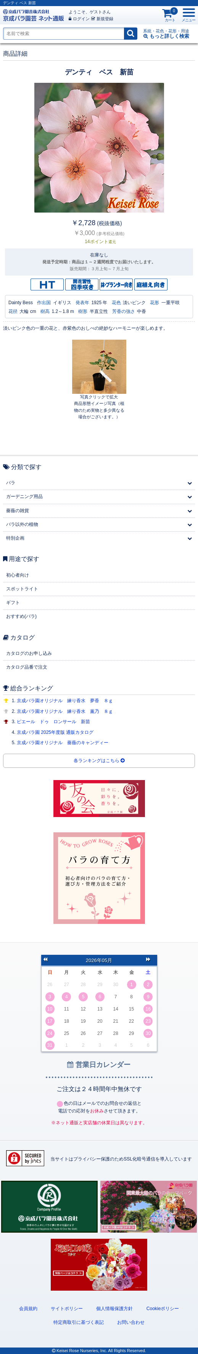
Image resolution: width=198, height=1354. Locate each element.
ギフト (13, 602)
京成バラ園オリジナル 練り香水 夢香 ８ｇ (65, 700)
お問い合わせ (131, 1322)
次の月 (150, 960)
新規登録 (102, 18)
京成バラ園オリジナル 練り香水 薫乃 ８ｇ (65, 711)
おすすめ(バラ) (21, 616)
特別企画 (15, 538)
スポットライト (22, 589)
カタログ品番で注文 (26, 667)
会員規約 (28, 1308)
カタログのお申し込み (29, 653)
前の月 (47, 960)
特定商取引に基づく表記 (78, 1322)
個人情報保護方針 (114, 1308)
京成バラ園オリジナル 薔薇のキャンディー (62, 742)
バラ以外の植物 (22, 524)
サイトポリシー (67, 1308)
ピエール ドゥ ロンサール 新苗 (53, 721)
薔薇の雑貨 (17, 510)
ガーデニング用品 (24, 496)
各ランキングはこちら (99, 760)
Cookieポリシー (162, 1308)
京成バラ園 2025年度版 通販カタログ (55, 732)
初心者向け (17, 575)
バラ (10, 482)
